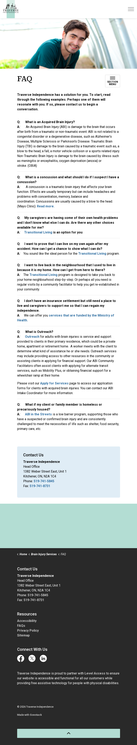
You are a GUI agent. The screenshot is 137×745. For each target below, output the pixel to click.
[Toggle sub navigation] (112, 81)
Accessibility (27, 621)
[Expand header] (131, 9)
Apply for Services (54, 383)
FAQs (21, 626)
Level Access (95, 673)
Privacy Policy (28, 630)
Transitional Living (38, 232)
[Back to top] (68, 733)
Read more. (45, 206)
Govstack (36, 714)
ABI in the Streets (38, 414)
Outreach (32, 337)
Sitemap (23, 635)
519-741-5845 (44, 481)
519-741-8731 (40, 486)
